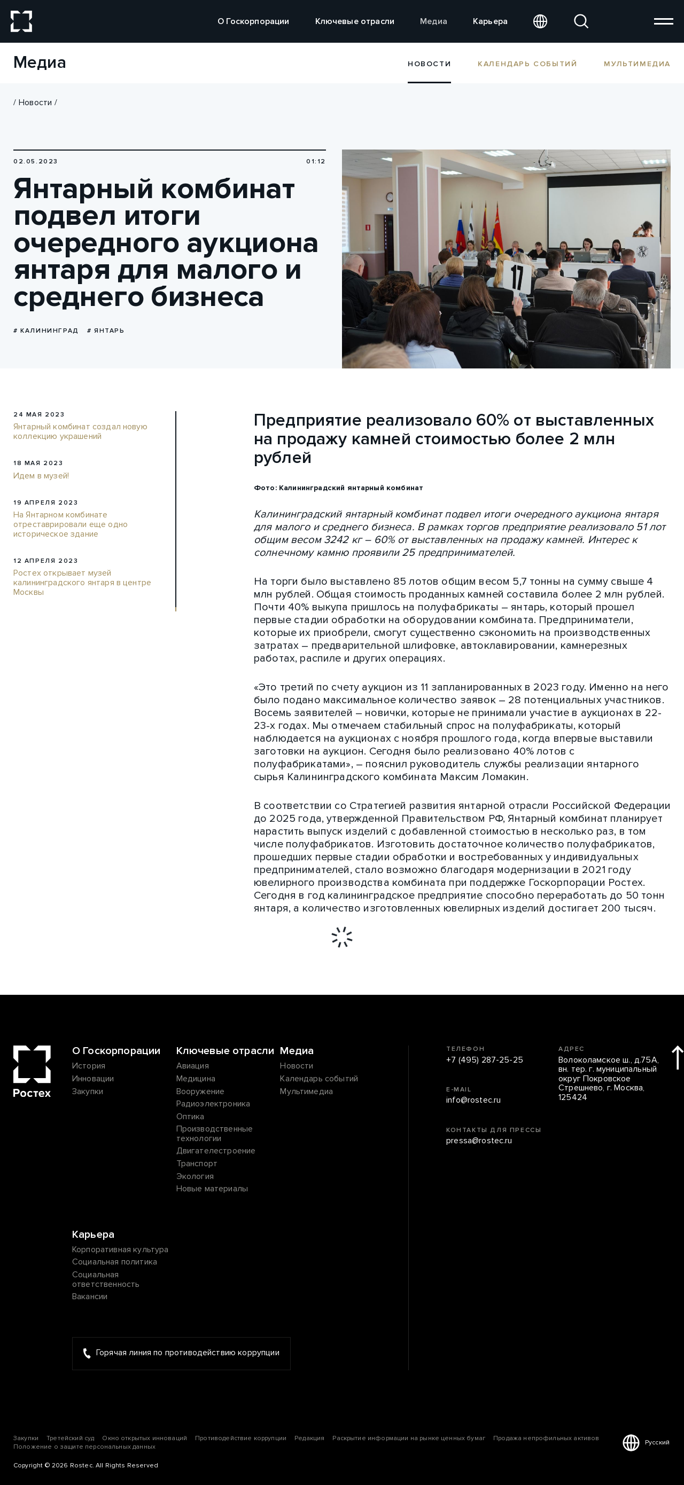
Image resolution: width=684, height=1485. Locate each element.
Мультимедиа (637, 63)
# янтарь (106, 330)
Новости (35, 102)
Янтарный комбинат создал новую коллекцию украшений (80, 431)
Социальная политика (114, 1262)
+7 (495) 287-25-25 (484, 1060)
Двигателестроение (216, 1151)
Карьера (490, 21)
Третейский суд (70, 1438)
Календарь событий (527, 63)
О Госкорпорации (253, 21)
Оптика (190, 1117)
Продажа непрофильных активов (546, 1438)
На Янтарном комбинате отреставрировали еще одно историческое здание (70, 524)
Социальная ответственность (105, 1279)
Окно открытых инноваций (144, 1438)
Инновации (93, 1079)
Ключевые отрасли (355, 21)
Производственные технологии (214, 1134)
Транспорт (196, 1164)
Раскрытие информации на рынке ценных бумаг (408, 1438)
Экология (195, 1177)
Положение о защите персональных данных (84, 1446)
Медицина (195, 1079)
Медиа (433, 21)
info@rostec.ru (473, 1100)
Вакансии (89, 1297)
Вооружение (200, 1092)
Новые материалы (212, 1189)
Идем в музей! (41, 476)
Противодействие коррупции (240, 1438)
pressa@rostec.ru (479, 1141)
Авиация (192, 1066)
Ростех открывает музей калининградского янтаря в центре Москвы (82, 583)
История (88, 1066)
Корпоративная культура (120, 1250)
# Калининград (46, 330)
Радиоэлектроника (213, 1104)
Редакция (309, 1438)
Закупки (87, 1092)
